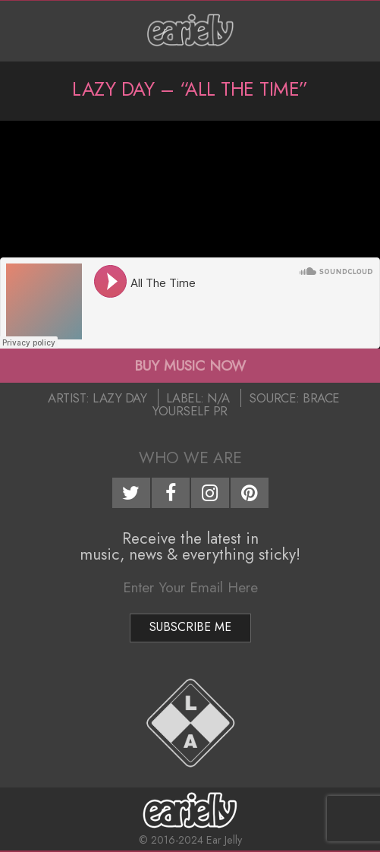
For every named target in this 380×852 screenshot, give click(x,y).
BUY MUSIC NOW (190, 365)
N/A (218, 398)
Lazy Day (119, 398)
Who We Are (190, 458)
